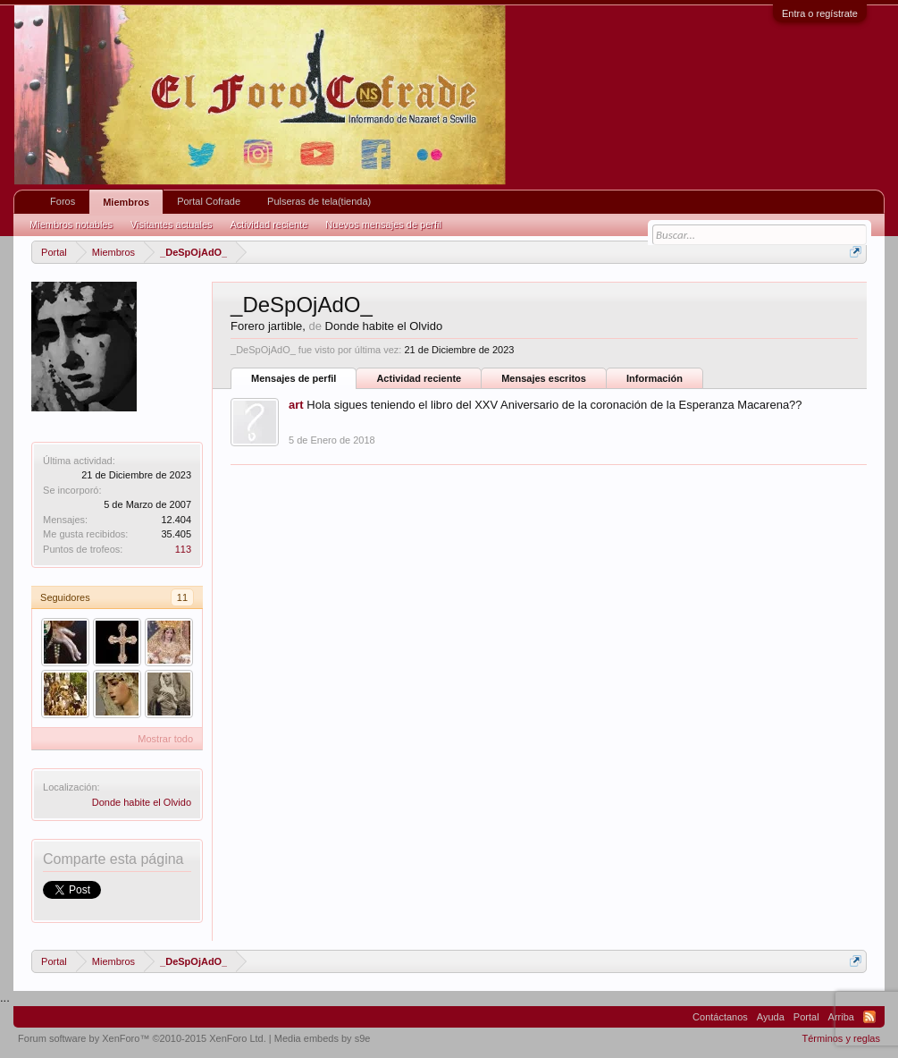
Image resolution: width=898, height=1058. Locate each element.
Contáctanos (720, 1016)
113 (183, 549)
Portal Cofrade (208, 201)
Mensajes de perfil (293, 378)
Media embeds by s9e (322, 1038)
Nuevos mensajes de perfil (383, 224)
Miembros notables (71, 224)
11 (182, 597)
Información (654, 378)
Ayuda (771, 1016)
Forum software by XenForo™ (142, 1038)
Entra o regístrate (820, 13)
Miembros (126, 202)
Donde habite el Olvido (141, 802)
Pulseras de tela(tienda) (319, 201)
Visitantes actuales (171, 224)
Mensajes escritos (543, 378)
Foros (62, 201)
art (296, 404)
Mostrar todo (165, 738)
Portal (806, 1016)
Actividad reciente (418, 378)
